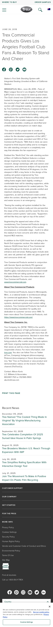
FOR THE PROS (9, 513)
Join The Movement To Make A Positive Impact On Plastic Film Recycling (24, 478)
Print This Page (11, 393)
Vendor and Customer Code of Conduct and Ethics (24, 546)
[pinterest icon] (11, 70)
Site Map (6, 560)
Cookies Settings (9, 532)
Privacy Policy (8, 527)
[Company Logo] (26, 9)
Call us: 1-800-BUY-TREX (12, 579)
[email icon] (24, 70)
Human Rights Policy (11, 541)
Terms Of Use (8, 555)
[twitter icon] (18, 70)
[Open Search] (40, 10)
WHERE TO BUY (9, 2)
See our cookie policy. (41, 612)
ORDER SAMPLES (43, 2)
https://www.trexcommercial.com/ (18, 317)
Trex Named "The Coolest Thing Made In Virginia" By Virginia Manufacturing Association (24, 420)
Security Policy (8, 536)
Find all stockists (9, 575)
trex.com (8, 352)
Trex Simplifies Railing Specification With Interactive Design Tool (24, 464)
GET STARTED (8, 505)
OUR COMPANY (9, 496)
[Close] (49, 606)
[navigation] (26, 7)
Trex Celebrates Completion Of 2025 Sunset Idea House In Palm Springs (22, 436)
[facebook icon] (4, 70)
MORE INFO (7, 522)
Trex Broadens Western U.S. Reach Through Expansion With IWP (26, 450)
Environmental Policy (11, 550)
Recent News (10, 408)
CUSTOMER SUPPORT (12, 488)
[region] (26, 615)
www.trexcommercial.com (15, 282)
